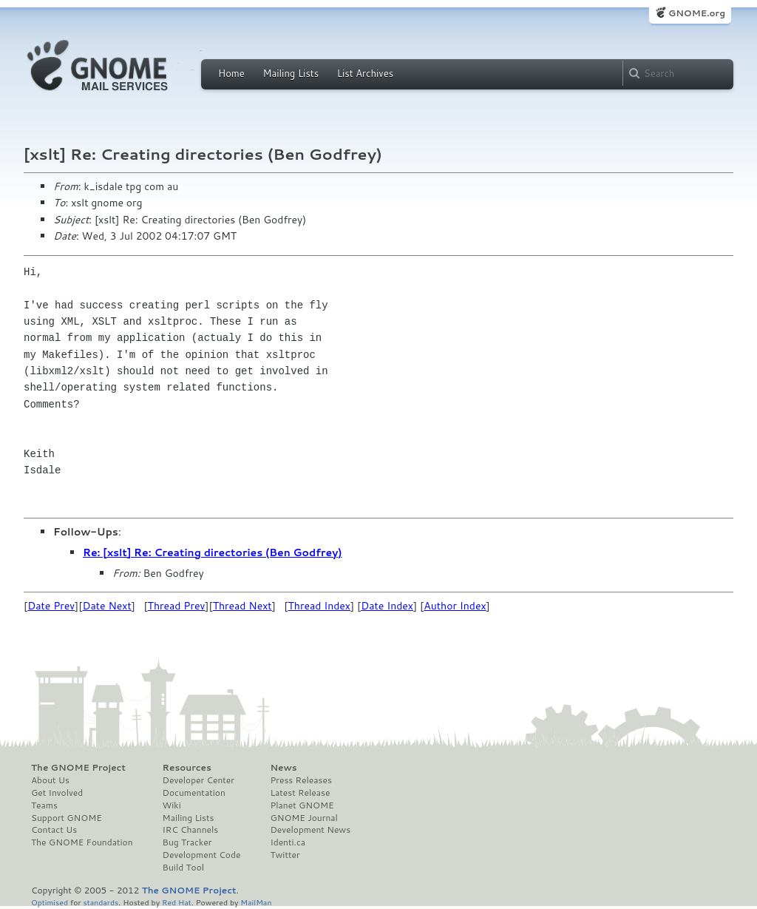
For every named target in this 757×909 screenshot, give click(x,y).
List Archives (365, 73)
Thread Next (242, 605)
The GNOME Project (78, 768)
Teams (44, 805)
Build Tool (183, 867)
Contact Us (54, 830)
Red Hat (176, 902)
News (283, 768)
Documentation (194, 793)
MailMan (255, 902)
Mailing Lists (290, 73)
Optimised (49, 902)
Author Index (455, 605)
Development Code (202, 855)
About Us (50, 780)
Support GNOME (66, 818)
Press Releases (300, 780)
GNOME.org (696, 13)
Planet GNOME (301, 805)
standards (100, 902)
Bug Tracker (187, 842)
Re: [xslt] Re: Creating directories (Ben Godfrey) (212, 552)
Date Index (387, 605)
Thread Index (319, 605)
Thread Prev (177, 605)
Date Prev (51, 605)
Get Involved (57, 793)
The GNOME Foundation (82, 842)
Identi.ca (287, 842)
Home (231, 73)
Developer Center (198, 780)
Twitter (284, 855)
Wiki (172, 805)
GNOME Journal (304, 818)
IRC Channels (191, 830)
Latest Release (300, 793)
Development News (310, 830)
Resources (187, 768)
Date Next (106, 605)
